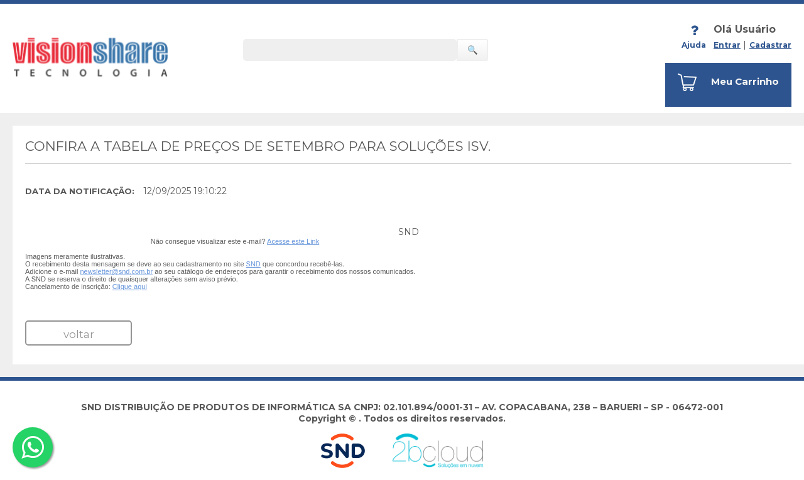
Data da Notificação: (79, 191)
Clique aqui (129, 286)
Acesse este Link (293, 241)
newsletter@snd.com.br (116, 271)
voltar (78, 334)
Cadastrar (770, 45)
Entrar (727, 45)
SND (253, 264)
